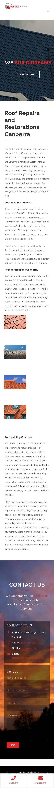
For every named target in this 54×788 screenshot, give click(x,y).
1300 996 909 (28, 642)
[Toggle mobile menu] (48, 10)
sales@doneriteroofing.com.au (28, 657)
